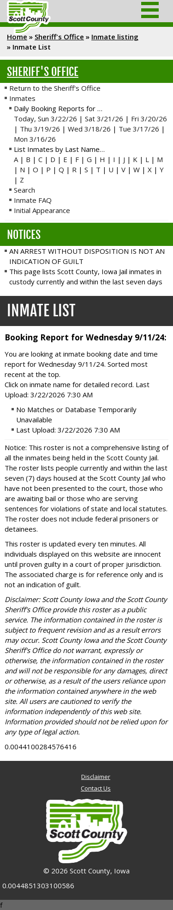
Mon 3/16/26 (35, 139)
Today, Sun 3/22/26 (45, 118)
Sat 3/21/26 (104, 118)
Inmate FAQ (33, 200)
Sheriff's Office (59, 36)
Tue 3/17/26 (139, 128)
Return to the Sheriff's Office (55, 88)
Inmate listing (114, 36)
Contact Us (96, 788)
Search (24, 190)
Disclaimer (95, 776)
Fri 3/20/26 (149, 118)
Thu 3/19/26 (40, 128)
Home (17, 36)
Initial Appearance (42, 210)
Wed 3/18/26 (89, 128)
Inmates (22, 98)
